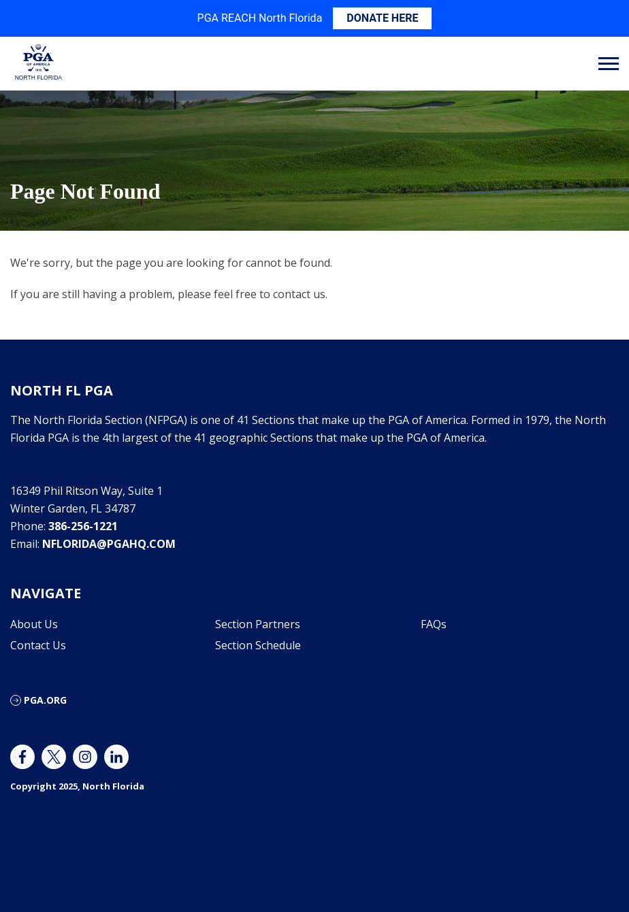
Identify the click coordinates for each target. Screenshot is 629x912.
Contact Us (38, 645)
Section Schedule (258, 645)
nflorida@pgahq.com (109, 543)
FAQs (434, 624)
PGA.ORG (45, 700)
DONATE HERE (382, 18)
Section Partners (257, 624)
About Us (34, 624)
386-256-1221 (83, 526)
